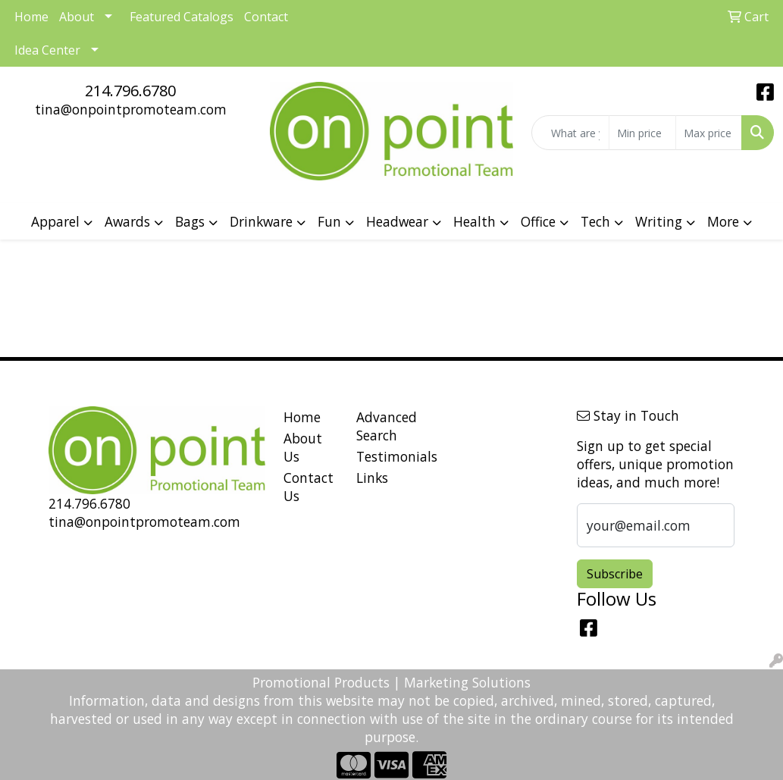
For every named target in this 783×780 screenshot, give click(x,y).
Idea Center (47, 50)
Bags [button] (190, 221)
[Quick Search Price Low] (642, 132)
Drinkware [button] (261, 221)
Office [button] (538, 221)
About (76, 16)
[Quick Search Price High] (708, 132)
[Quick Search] (570, 132)
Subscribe (615, 573)
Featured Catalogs (181, 16)
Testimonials (384, 456)
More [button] (723, 221)
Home (302, 417)
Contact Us (308, 486)
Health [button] (474, 221)
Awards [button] (127, 221)
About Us (302, 447)
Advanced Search (384, 426)
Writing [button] (658, 221)
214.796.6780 (130, 90)
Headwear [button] (397, 221)
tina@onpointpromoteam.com (131, 109)
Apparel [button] (55, 221)
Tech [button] (595, 221)
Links (372, 477)
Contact (266, 16)
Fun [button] (329, 221)
